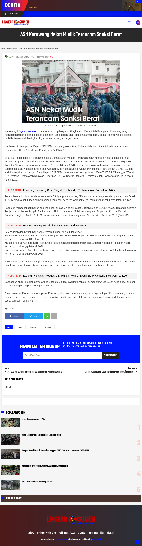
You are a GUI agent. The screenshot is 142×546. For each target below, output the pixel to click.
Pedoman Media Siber (46, 533)
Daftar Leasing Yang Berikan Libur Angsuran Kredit (41, 435)
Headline (33, 327)
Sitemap (81, 533)
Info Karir (110, 533)
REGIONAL (48, 327)
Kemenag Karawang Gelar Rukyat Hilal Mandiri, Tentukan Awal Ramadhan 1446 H (70, 190)
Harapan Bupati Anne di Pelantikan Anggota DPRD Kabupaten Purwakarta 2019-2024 (55, 451)
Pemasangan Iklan (95, 533)
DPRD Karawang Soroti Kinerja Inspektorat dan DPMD (54, 225)
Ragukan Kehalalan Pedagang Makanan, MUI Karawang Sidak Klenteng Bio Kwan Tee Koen (75, 275)
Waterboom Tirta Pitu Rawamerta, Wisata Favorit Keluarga (45, 466)
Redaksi (31, 533)
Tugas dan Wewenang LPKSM (33, 420)
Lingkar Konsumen (61, 539)
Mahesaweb (96, 539)
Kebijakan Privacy (67, 533)
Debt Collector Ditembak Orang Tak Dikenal (38, 482)
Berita (20, 327)
